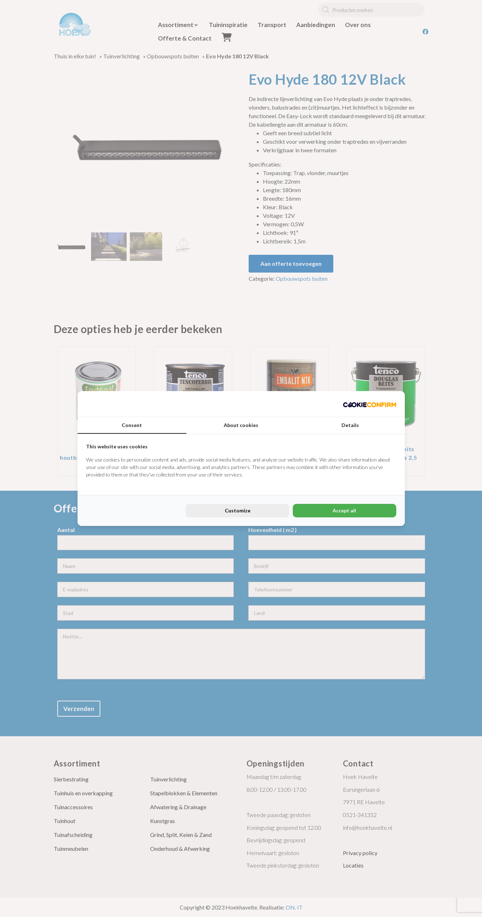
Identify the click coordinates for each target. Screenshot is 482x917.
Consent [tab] (132, 425)
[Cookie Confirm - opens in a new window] (369, 404)
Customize (237, 510)
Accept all (344, 510)
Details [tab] (350, 425)
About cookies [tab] (241, 425)
